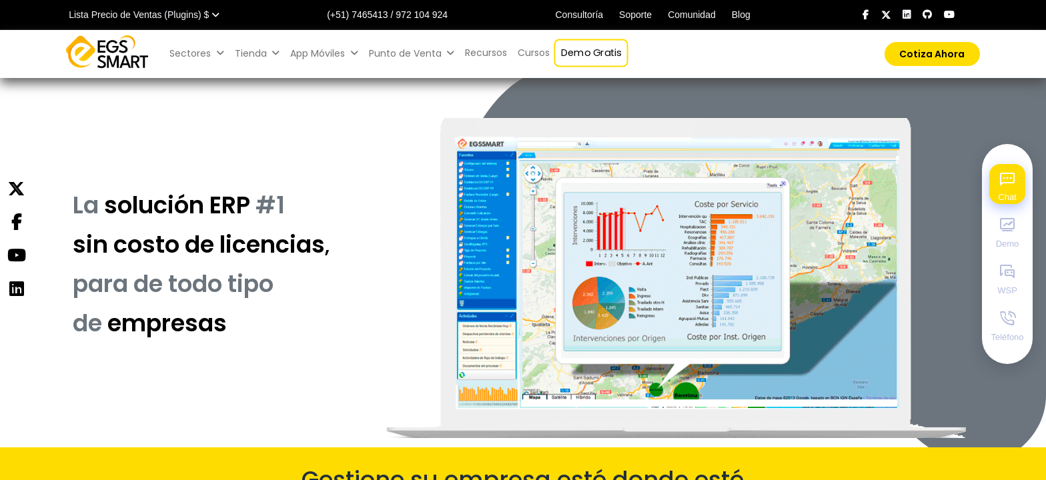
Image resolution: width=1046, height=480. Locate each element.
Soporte (635, 14)
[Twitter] (16, 189)
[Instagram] (16, 289)
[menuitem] (486, 53)
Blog (741, 14)
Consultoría (579, 14)
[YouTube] (16, 256)
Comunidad (692, 14)
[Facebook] (16, 223)
